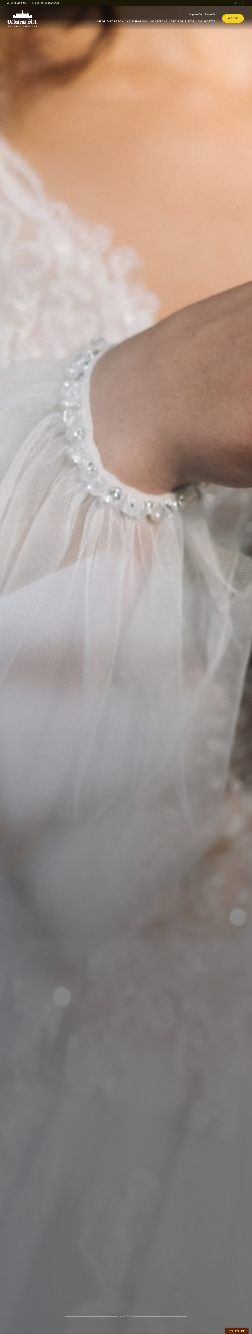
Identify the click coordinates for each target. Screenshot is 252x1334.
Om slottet (206, 21)
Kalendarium (137, 21)
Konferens (159, 21)
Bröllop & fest (182, 21)
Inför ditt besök (110, 21)
